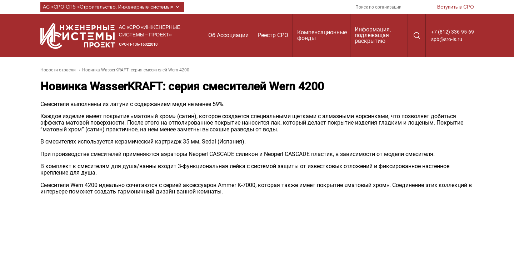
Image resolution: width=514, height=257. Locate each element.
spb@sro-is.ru (446, 39)
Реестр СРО (273, 35)
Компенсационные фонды (322, 35)
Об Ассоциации (228, 35)
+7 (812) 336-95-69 (452, 32)
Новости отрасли (58, 69)
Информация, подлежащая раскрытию (373, 35)
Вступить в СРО (455, 7)
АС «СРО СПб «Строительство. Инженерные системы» (112, 7)
